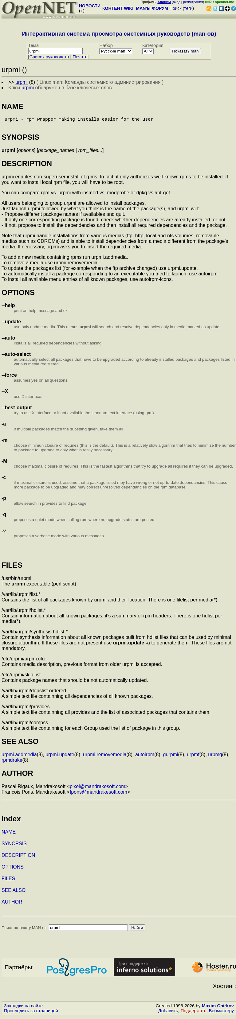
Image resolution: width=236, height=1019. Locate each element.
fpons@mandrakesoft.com (98, 794)
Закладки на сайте (23, 1008)
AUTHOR (12, 904)
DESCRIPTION (18, 857)
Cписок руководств (49, 56)
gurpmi (170, 757)
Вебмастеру (221, 1013)
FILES (8, 881)
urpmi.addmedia (19, 757)
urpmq (215, 757)
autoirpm (144, 757)
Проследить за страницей (31, 1013)
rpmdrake (12, 762)
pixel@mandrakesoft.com (97, 788)
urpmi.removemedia (104, 757)
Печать (80, 56)
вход (176, 2)
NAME (9, 834)
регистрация (193, 2)
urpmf (193, 757)
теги (188, 8)
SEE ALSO (14, 892)
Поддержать (193, 1013)
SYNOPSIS (14, 846)
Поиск (176, 8)
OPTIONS (13, 869)
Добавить (168, 1013)
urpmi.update (59, 757)
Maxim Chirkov (218, 1008)
